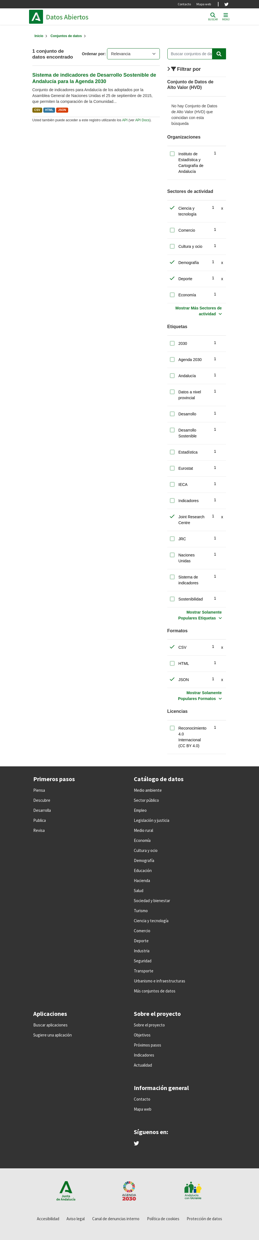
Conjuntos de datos (66, 36)
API (125, 120)
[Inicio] (39, 36)
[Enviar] (219, 53)
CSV (37, 110)
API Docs (142, 120)
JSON (62, 110)
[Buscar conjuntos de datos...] (196, 53)
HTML (49, 110)
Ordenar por (93, 54)
